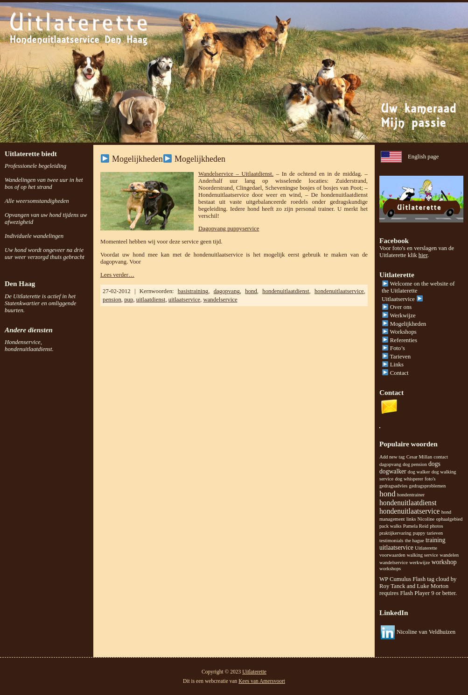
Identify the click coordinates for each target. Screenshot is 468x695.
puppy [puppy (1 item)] (419, 533)
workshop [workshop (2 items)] (444, 562)
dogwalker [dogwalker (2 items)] (392, 471)
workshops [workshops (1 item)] (390, 568)
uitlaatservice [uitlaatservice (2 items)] (396, 547)
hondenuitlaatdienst (285, 291)
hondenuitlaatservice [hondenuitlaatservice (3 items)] (409, 511)
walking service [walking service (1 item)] (422, 555)
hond (251, 291)
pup (128, 299)
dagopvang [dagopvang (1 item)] (390, 464)
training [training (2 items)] (435, 540)
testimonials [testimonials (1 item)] (391, 540)
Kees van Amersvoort (261, 681)
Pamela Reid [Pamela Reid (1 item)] (415, 526)
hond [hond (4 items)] (387, 493)
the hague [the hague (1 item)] (414, 540)
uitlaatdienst (151, 299)
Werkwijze (399, 315)
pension (112, 299)
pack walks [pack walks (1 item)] (390, 526)
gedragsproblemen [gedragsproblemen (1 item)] (427, 485)
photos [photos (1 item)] (436, 526)
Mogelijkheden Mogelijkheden (163, 159)
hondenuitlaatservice (339, 291)
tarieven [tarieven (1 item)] (435, 533)
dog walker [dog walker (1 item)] (419, 471)
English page (423, 156)
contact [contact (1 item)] (440, 456)
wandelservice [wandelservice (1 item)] (393, 562)
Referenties (399, 340)
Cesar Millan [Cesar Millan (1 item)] (419, 456)
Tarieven (396, 356)
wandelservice (220, 299)
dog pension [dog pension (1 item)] (415, 464)
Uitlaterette (254, 671)
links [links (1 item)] (411, 519)
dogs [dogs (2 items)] (434, 463)
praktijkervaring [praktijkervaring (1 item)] (395, 533)
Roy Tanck (392, 586)
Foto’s (393, 348)
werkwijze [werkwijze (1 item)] (419, 562)
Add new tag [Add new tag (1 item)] (392, 456)
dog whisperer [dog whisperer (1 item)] (409, 478)
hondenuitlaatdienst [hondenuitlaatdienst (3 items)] (408, 503)
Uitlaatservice (402, 299)
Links (393, 364)
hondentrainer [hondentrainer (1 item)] (411, 494)
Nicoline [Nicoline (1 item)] (426, 519)
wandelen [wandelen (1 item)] (449, 555)
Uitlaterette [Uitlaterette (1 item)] (426, 548)
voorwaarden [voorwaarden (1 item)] (392, 555)
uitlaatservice (184, 299)
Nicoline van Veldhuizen (426, 632)
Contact (395, 373)
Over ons (397, 307)
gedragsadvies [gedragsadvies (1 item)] (393, 485)
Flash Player (415, 593)
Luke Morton (432, 586)
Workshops (399, 332)
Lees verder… (117, 275)
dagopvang (227, 291)
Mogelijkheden (404, 324)
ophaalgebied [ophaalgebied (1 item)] (449, 519)
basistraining (193, 291)
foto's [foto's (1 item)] (430, 478)
